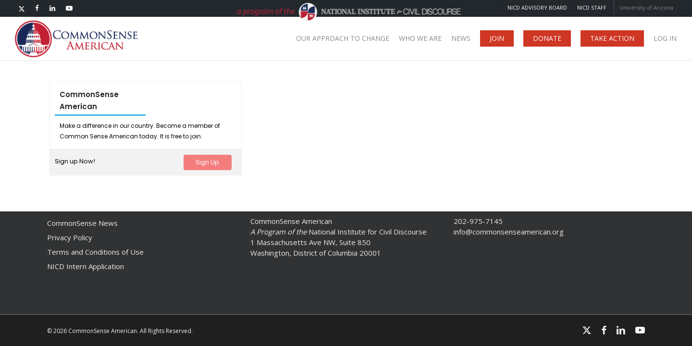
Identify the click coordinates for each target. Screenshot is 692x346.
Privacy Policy (69, 237)
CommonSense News (82, 223)
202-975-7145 (478, 221)
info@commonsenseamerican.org (509, 231)
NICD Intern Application (85, 266)
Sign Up (207, 162)
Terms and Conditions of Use (95, 252)
